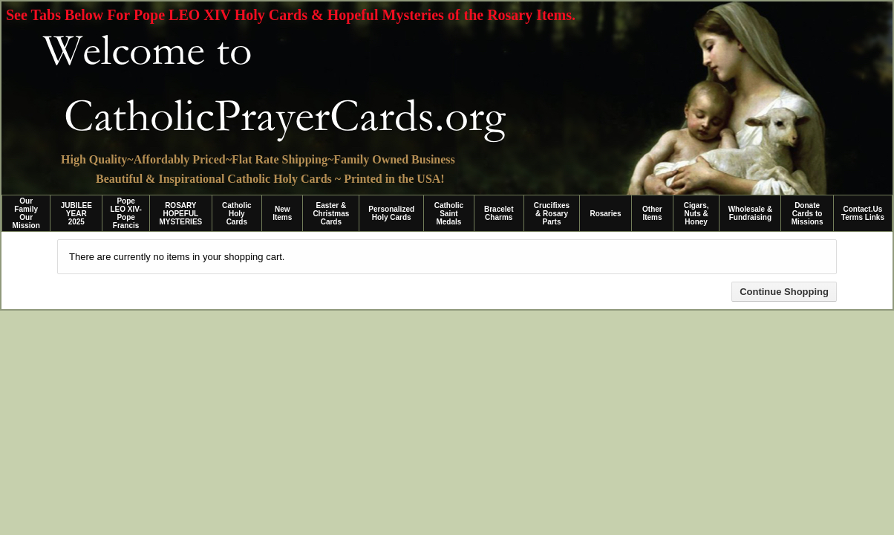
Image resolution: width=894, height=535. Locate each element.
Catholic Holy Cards (236, 213)
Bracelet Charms (498, 213)
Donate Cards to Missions (807, 213)
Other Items (652, 213)
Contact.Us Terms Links (862, 213)
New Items (282, 213)
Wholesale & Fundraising (750, 213)
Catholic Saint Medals (448, 213)
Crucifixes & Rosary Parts (552, 213)
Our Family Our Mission (26, 213)
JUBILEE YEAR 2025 (76, 213)
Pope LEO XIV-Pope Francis (125, 213)
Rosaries (605, 214)
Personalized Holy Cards (391, 213)
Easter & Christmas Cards (331, 213)
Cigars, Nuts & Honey (696, 213)
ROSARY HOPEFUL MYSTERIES (180, 213)
